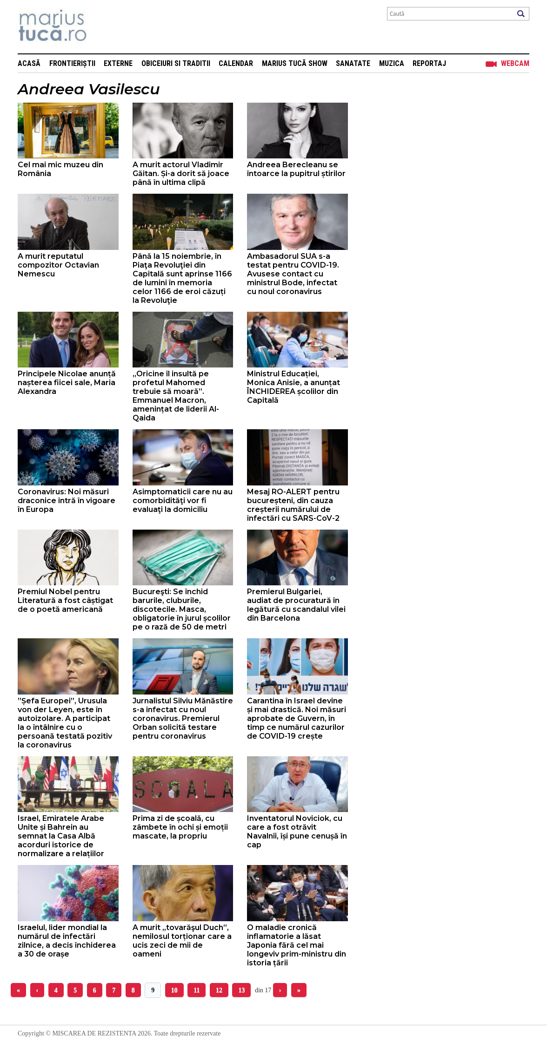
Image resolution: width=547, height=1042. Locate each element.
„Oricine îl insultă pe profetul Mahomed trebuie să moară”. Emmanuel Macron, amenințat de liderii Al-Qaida (176, 395)
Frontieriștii (72, 63)
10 (174, 990)
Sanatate (353, 63)
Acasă (29, 63)
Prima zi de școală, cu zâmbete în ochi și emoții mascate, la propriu (180, 827)
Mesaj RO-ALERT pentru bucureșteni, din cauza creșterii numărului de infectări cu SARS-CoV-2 (293, 505)
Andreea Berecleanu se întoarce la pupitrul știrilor (296, 169)
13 (241, 990)
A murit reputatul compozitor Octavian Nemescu (58, 265)
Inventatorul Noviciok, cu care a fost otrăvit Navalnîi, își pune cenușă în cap (297, 831)
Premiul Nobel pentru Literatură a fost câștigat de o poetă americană (65, 600)
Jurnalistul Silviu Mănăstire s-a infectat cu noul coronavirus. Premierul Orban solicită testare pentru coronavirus (183, 718)
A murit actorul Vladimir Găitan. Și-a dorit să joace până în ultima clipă (181, 173)
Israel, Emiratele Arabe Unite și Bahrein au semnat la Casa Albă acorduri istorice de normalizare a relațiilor (61, 836)
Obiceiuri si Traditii (175, 63)
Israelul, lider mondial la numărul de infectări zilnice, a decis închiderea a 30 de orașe (67, 940)
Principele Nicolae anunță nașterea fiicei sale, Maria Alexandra (67, 382)
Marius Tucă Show (294, 63)
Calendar (236, 63)
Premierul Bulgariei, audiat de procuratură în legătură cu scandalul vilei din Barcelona (296, 605)
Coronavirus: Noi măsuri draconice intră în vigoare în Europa (66, 500)
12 (219, 990)
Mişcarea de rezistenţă (102, 26)
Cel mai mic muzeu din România (60, 169)
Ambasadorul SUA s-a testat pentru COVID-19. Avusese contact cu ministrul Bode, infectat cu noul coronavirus (293, 274)
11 (196, 990)
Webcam (515, 63)
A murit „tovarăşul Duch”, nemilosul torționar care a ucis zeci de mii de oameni (182, 940)
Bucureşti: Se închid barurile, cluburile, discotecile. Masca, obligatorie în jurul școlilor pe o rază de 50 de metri (182, 609)
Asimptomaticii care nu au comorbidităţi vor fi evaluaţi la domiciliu (183, 500)
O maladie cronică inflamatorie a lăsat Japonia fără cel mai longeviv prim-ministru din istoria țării (296, 945)
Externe (118, 63)
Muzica (391, 63)
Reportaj (429, 63)
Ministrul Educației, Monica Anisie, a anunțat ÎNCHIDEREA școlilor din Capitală (293, 387)
